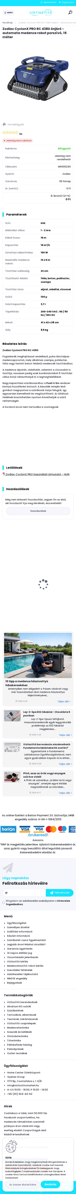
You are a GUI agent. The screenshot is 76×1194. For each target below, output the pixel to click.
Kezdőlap (7, 22)
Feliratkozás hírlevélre (25, 883)
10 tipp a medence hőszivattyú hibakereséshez (26, 683)
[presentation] (5, 579)
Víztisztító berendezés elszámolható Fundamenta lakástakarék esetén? (46, 746)
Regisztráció (68, 2)
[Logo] (41, 12)
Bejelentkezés (50, 2)
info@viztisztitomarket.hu (23, 1085)
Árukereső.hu (38, 840)
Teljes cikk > (64, 701)
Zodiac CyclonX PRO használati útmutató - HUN (35, 474)
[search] (70, 12)
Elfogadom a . (38, 902)
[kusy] (17, 619)
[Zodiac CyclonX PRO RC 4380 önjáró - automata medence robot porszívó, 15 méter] (38, 79)
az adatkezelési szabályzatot (36, 900)
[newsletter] (59, 892)
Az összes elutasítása (22, 1184)
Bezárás (50, 1184)
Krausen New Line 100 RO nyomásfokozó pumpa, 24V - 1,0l (35, 591)
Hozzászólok (38, 511)
